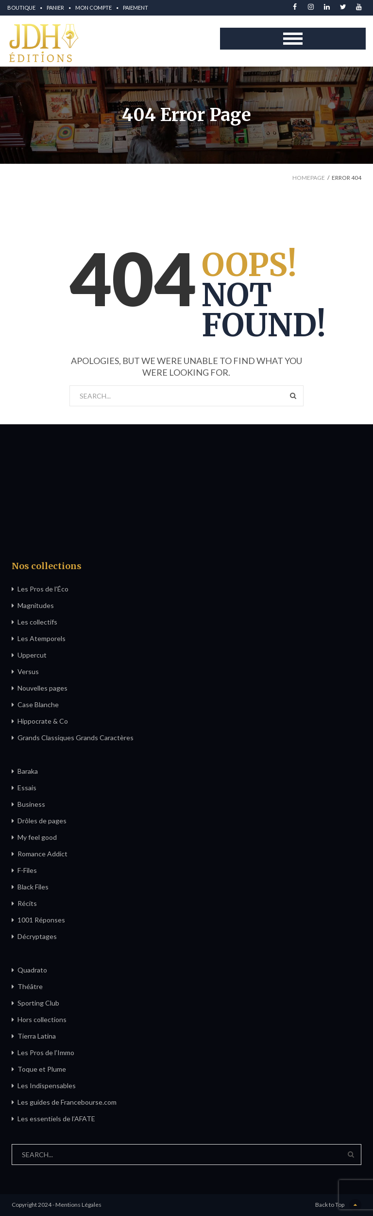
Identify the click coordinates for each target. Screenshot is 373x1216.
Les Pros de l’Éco (42, 589)
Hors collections (42, 1019)
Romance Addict (42, 854)
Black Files (33, 887)
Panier (55, 7)
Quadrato (32, 970)
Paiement (135, 7)
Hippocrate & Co (42, 721)
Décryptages (37, 936)
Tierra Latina (36, 1036)
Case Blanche (38, 704)
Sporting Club (38, 1003)
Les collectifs (37, 622)
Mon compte (93, 7)
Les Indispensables (46, 1085)
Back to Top (338, 1205)
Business (31, 804)
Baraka (27, 771)
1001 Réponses (41, 920)
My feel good (37, 837)
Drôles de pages (42, 820)
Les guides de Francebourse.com (67, 1102)
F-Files (27, 870)
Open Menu (293, 39)
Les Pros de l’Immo (45, 1052)
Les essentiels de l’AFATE (56, 1118)
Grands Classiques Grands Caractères (75, 737)
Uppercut (32, 655)
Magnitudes (35, 605)
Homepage (308, 177)
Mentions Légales (78, 1204)
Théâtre (30, 986)
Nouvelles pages (42, 688)
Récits (27, 903)
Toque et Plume (41, 1069)
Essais (26, 787)
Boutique (21, 7)
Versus (28, 671)
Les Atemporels (41, 638)
